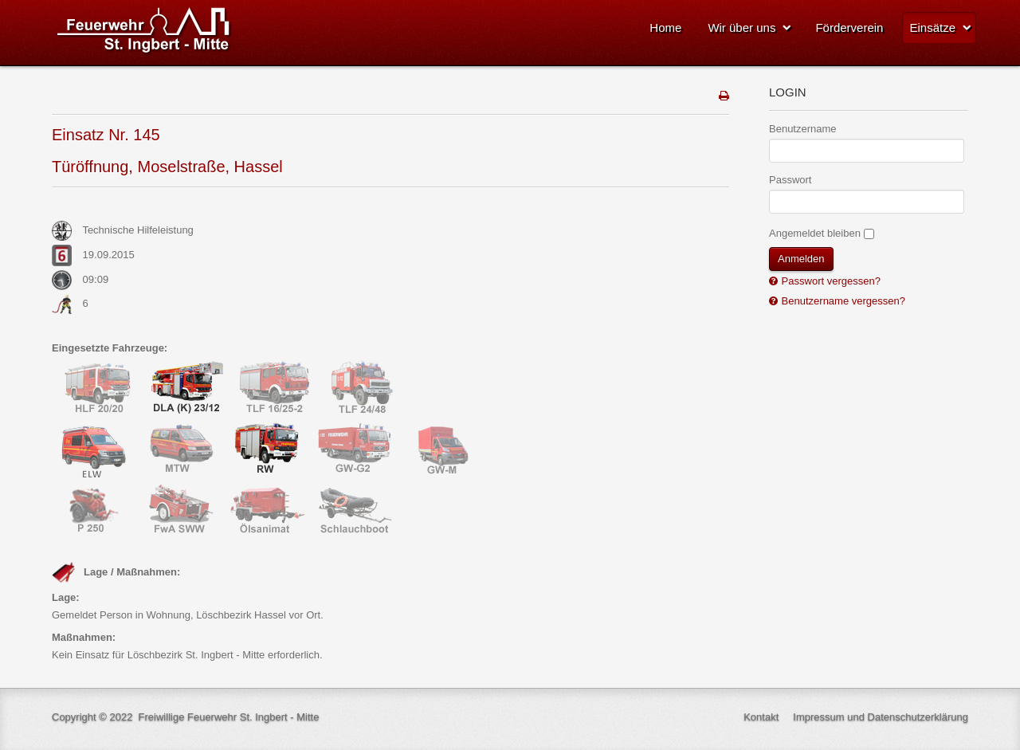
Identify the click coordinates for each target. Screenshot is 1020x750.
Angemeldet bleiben (815, 233)
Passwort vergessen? (830, 281)
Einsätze (932, 27)
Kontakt (761, 717)
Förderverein (849, 27)
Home (665, 27)
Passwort (790, 180)
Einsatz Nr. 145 (106, 134)
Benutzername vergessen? (842, 301)
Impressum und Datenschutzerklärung (880, 717)
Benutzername (803, 129)
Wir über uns (741, 27)
